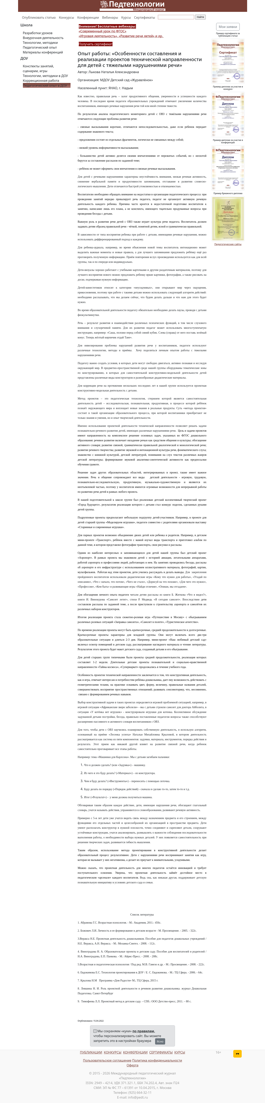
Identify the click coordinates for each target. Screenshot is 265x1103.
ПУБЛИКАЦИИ (91, 1052)
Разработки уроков (38, 33)
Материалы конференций (43, 52)
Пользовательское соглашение (107, 1060)
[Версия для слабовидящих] (237, 1054)
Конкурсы (66, 17)
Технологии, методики (40, 42)
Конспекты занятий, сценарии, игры (38, 68)
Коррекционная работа (41, 80)
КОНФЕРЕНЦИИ (135, 1052)
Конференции (88, 17)
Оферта (132, 1065)
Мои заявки (228, 27)
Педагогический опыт (40, 47)
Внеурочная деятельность (43, 38)
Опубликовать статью (39, 17)
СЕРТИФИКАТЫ (161, 1052)
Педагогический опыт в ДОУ (45, 85)
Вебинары (110, 17)
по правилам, (143, 1031)
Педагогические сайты (227, 244)
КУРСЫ (179, 1052)
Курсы (126, 17)
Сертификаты (144, 17)
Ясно (160, 1041)
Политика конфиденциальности (157, 1060)
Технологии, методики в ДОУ (45, 76)
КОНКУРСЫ (112, 1052)
